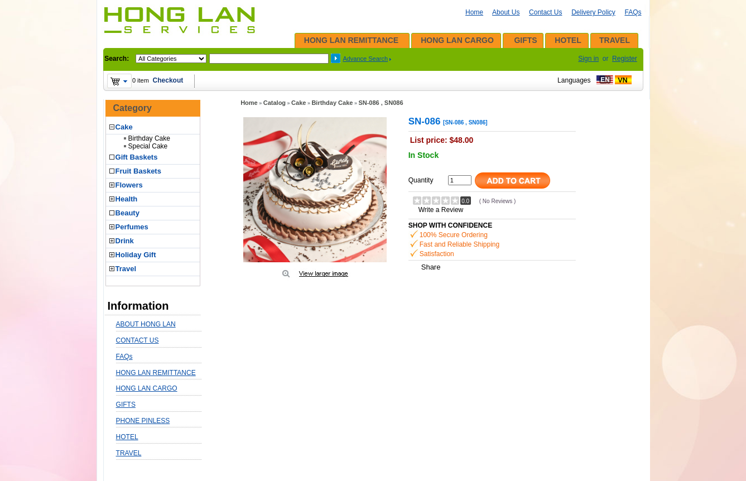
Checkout (168, 80)
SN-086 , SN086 (380, 102)
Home (474, 12)
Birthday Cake (149, 138)
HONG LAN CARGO (457, 40)
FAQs (632, 12)
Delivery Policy (593, 12)
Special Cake (148, 146)
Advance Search (365, 58)
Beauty (127, 213)
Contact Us (545, 12)
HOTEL (568, 40)
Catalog (274, 102)
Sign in (588, 58)
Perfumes (131, 227)
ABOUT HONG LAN (146, 324)
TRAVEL (614, 40)
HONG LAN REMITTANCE (351, 40)
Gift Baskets (136, 157)
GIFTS (525, 40)
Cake (124, 127)
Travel (126, 268)
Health (126, 199)
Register (624, 58)
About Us (505, 12)
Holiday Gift (135, 255)
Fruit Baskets (138, 171)
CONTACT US (137, 340)
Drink (124, 241)
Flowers (129, 185)
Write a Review (440, 210)
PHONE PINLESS (143, 421)
